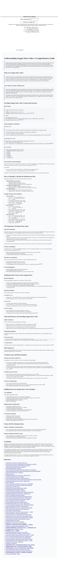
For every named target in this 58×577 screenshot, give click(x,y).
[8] (53, 346)
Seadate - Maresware (10, 475)
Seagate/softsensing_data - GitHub (12, 522)
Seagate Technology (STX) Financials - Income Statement (17, 507)
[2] (30, 114)
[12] (35, 327)
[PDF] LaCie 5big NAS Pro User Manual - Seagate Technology (18, 535)
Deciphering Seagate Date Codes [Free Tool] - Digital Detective (18, 477)
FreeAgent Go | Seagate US (11, 544)
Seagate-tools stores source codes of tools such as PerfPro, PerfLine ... (19, 517)
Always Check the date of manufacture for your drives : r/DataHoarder (19, 485)
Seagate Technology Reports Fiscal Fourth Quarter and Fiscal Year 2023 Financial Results (23, 472)
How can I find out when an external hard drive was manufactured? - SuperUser (21, 465)
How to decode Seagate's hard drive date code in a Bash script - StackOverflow (21, 471)
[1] (29, 114)
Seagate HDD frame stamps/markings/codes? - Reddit (16, 489)
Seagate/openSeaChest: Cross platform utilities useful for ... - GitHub (19, 542)
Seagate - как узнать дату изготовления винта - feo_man (17, 527)
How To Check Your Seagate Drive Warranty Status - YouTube (18, 500)
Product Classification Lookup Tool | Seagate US (15, 502)
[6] (31, 114)
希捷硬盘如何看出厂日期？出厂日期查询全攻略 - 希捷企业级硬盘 (20, 549)
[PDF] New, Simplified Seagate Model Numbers (15, 496)
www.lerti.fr (21, 51)
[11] (13, 80)
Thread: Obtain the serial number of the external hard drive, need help (19, 519)
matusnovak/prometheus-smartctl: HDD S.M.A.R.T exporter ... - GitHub (20, 536)
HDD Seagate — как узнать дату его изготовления (16, 524)
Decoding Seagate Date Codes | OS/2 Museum (15, 523)
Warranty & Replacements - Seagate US (13, 470)
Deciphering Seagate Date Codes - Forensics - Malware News (18, 482)
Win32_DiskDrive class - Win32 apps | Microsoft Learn (16, 514)
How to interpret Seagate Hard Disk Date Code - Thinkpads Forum (19, 499)
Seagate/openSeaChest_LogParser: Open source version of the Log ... (19, 540)
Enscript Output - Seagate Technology (13, 512)
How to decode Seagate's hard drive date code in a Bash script (18, 551)
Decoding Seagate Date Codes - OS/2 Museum (15, 478)
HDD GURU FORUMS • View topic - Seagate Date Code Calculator (19, 509)
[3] (34, 326)
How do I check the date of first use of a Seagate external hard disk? (19, 486)
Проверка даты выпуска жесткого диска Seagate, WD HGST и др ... (19, 552)
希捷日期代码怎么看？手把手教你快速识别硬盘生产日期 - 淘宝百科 (20, 546)
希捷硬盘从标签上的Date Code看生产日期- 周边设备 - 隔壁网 (19, 548)
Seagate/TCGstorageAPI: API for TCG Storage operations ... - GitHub (19, 513)
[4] (31, 299)
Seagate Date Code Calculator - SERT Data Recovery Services (18, 467)
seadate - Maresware (10, 484)
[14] (34, 171)
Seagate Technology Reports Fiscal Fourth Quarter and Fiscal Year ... (19, 498)
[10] (33, 114)
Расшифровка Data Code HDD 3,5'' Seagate (14, 530)
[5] (44, 232)
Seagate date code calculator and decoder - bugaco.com (16, 464)
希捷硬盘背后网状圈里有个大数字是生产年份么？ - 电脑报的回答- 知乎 (21, 529)
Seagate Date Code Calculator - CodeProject (14, 474)
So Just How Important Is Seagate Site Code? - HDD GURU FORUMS (19, 493)
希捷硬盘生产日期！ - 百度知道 (12, 532)
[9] (46, 379)
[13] (8, 237)
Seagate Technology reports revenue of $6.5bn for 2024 (16, 503)
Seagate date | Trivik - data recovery (13, 488)
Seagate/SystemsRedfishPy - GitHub (13, 555)
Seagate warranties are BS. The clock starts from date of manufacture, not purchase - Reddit (23, 481)
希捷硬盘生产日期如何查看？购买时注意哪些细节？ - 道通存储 (19, 526)
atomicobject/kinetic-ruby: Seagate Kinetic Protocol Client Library (19, 516)
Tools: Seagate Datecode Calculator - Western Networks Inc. (17, 479)
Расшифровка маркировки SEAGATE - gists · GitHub (16, 533)
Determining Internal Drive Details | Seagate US (15, 491)
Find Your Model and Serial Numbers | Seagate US (15, 492)
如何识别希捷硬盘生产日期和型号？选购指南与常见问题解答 (19, 553)
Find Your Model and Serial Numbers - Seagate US (16, 468)
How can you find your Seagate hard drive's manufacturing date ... (18, 539)
